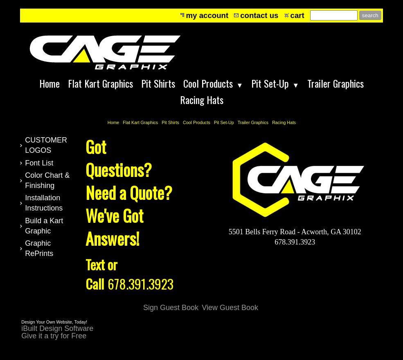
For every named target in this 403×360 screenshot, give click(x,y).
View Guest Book (230, 307)
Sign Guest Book (170, 307)
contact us (259, 15)
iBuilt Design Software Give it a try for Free (57, 332)
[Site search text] (334, 15)
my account (207, 15)
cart (297, 15)
